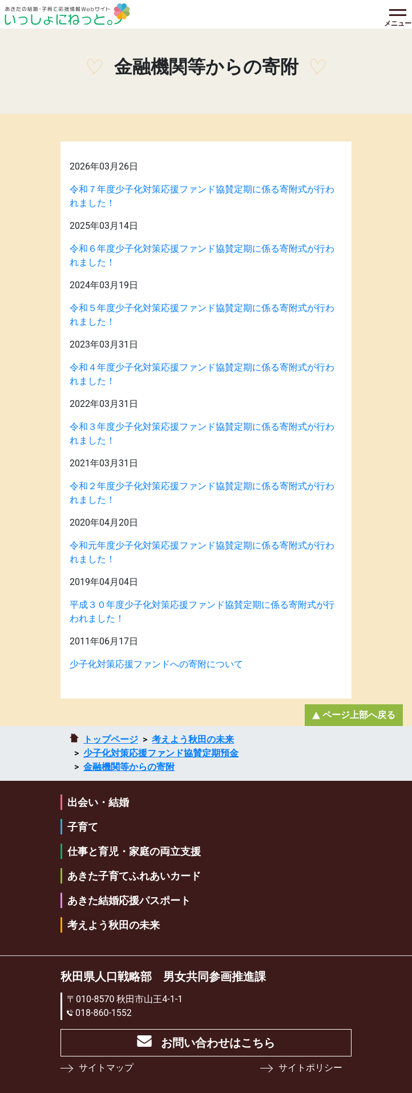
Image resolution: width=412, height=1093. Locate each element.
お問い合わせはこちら (218, 1043)
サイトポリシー (310, 1067)
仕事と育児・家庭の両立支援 (134, 851)
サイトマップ (106, 1067)
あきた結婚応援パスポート (129, 900)
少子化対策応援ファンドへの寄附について (156, 664)
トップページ (110, 739)
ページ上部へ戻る (358, 714)
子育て (82, 827)
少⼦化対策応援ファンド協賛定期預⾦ (161, 753)
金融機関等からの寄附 (129, 766)
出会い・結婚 (98, 802)
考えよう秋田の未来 (193, 739)
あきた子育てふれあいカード (134, 876)
